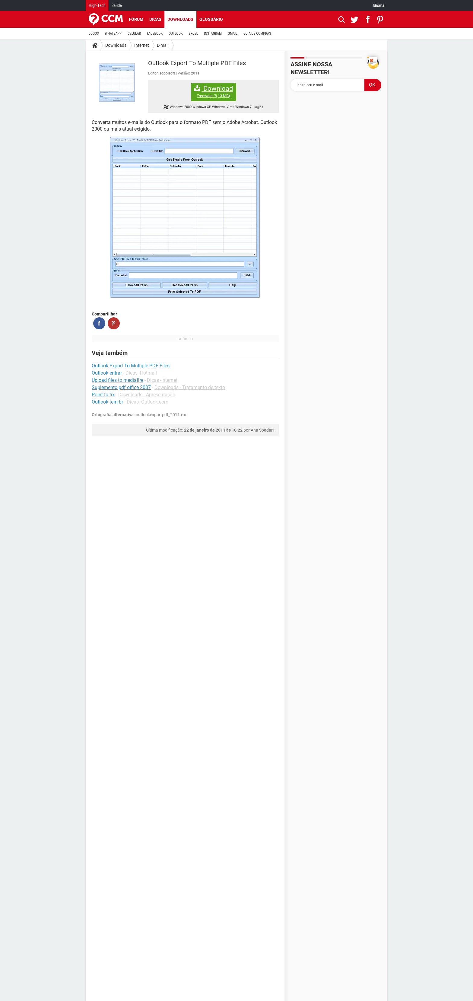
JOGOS (94, 33)
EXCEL (193, 33)
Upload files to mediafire (117, 380)
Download (213, 91)
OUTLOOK (176, 33)
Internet (141, 45)
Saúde (116, 5)
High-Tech (97, 5)
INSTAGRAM (213, 33)
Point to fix (103, 395)
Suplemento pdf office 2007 (121, 387)
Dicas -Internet (162, 380)
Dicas (155, 19)
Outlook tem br (107, 402)
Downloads (180, 19)
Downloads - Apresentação (146, 395)
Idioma (378, 5)
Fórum (136, 19)
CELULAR (134, 33)
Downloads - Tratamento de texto (189, 387)
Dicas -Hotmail (141, 373)
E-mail (162, 45)
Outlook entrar (107, 373)
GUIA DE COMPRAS (257, 33)
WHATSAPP (113, 33)
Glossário (211, 19)
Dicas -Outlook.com (147, 402)
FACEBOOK (155, 33)
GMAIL (232, 33)
